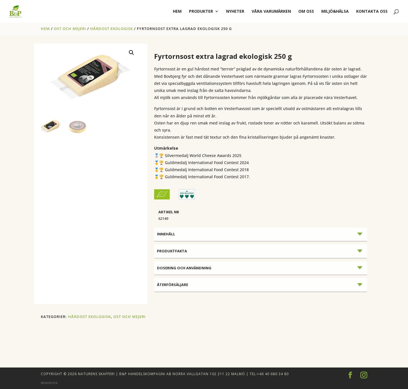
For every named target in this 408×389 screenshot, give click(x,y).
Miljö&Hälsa (335, 11)
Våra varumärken (271, 11)
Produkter (201, 11)
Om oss (306, 11)
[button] (131, 53)
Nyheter (235, 11)
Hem (45, 28)
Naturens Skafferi (96, 373)
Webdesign (49, 383)
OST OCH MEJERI (70, 28)
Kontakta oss (372, 11)
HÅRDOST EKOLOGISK (111, 28)
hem (177, 11)
